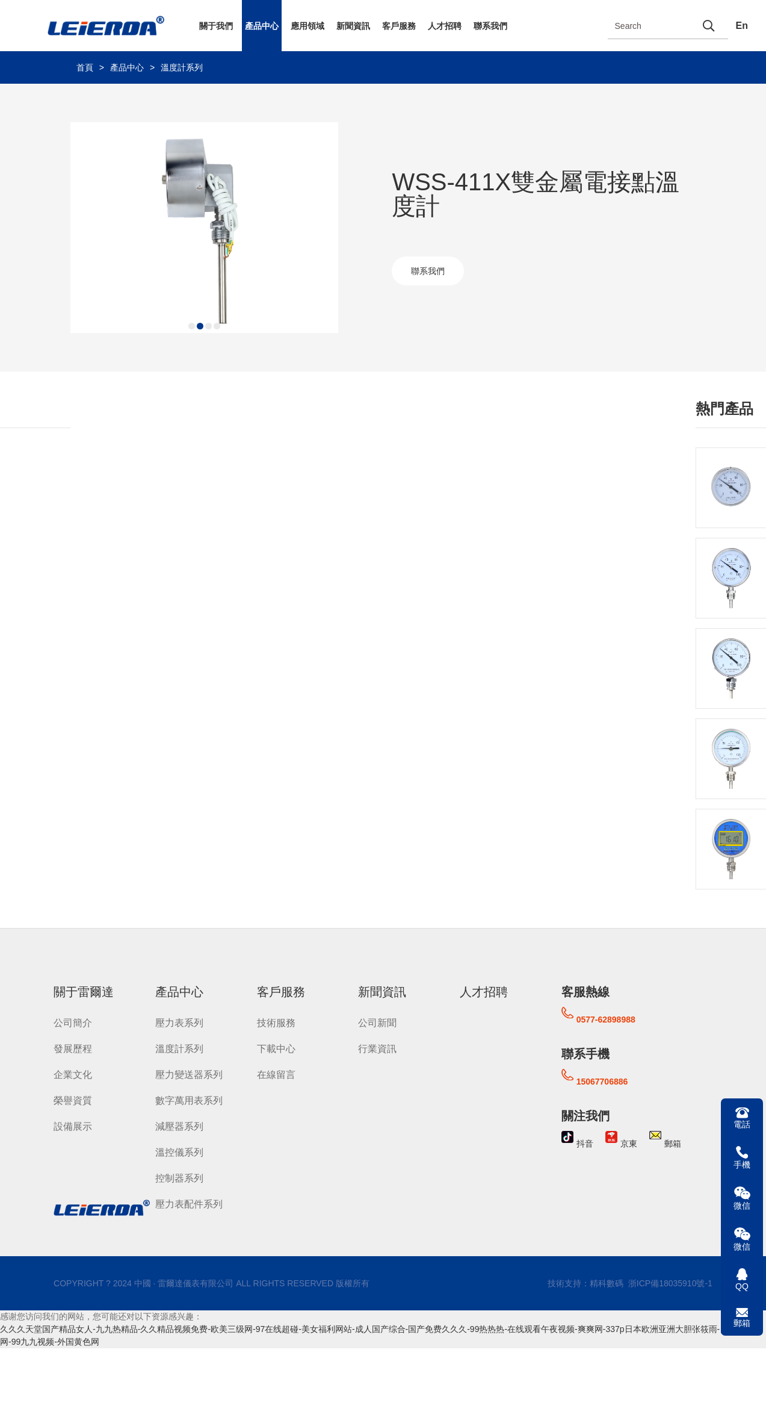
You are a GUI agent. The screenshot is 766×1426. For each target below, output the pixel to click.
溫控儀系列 (179, 1152)
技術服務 (276, 1023)
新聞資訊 (353, 26)
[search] (708, 25)
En (742, 25)
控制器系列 (179, 1178)
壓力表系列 (179, 1023)
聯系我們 (490, 26)
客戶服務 (399, 26)
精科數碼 (606, 1283)
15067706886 (602, 1081)
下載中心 (276, 1049)
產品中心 (262, 26)
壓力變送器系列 (189, 1075)
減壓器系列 (179, 1126)
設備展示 (73, 1126)
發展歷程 (73, 1049)
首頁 (84, 67)
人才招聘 (445, 26)
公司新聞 (377, 1023)
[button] (191, 326)
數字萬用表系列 (189, 1100)
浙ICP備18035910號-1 (669, 1283)
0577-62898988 (605, 1019)
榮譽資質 (73, 1100)
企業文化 (73, 1075)
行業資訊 (377, 1049)
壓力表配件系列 (189, 1204)
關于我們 (216, 26)
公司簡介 (73, 1023)
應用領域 (307, 26)
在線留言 (276, 1075)
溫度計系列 (182, 67)
